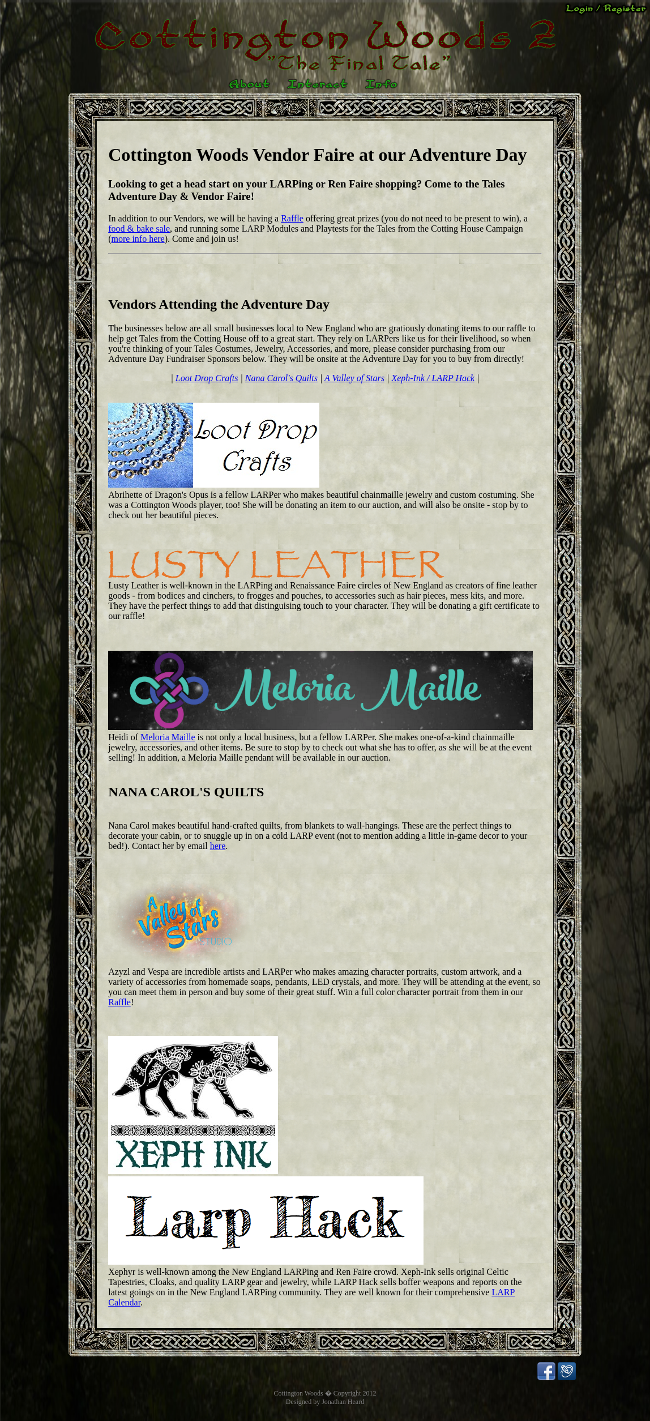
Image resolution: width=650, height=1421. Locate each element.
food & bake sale (139, 228)
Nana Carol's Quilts (281, 378)
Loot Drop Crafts (207, 378)
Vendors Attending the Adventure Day (219, 304)
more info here (138, 239)
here (218, 846)
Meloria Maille (167, 737)
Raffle (292, 218)
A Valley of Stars (354, 378)
